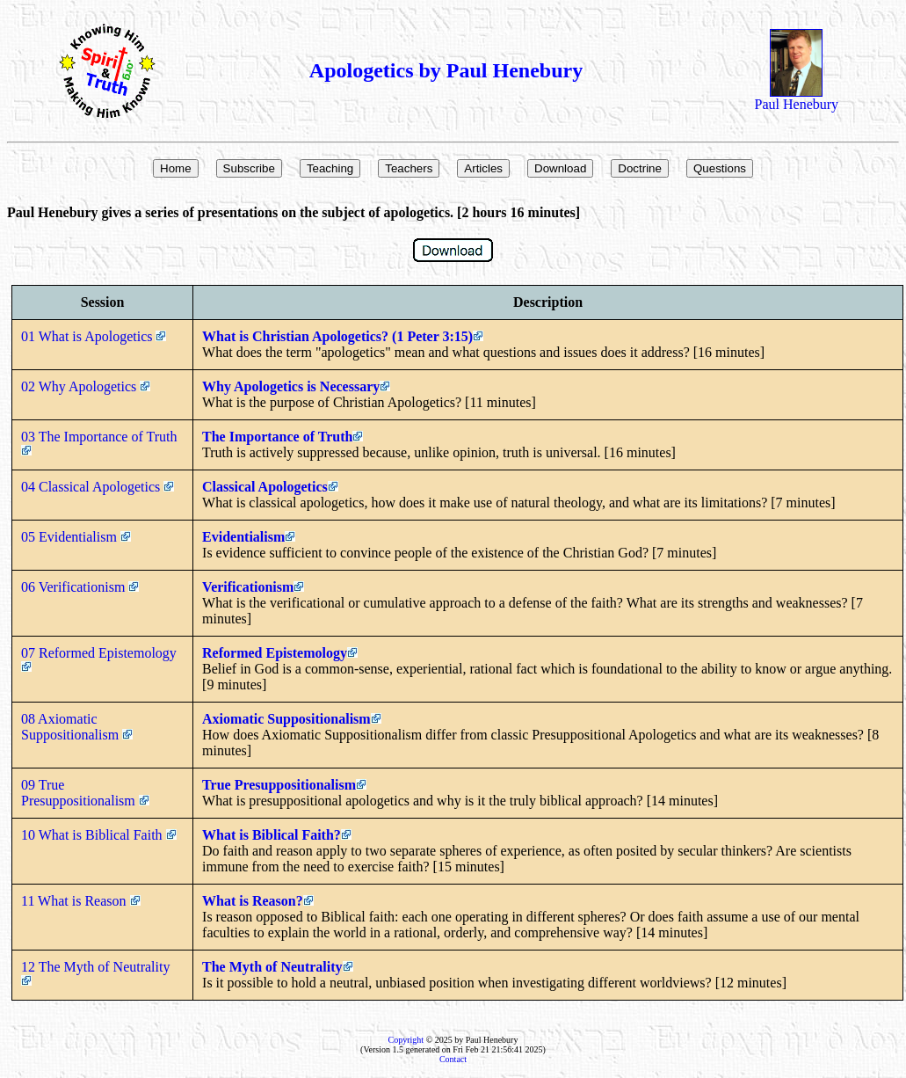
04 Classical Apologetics (97, 486)
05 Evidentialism (76, 536)
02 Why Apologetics (85, 386)
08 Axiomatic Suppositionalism (77, 726)
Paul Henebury (797, 98)
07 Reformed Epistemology (100, 658)
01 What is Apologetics (93, 336)
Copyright (406, 1040)
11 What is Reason (81, 900)
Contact (453, 1059)
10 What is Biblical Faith (99, 834)
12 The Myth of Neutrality (97, 972)
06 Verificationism (80, 586)
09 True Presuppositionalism (85, 792)
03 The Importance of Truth (100, 442)
